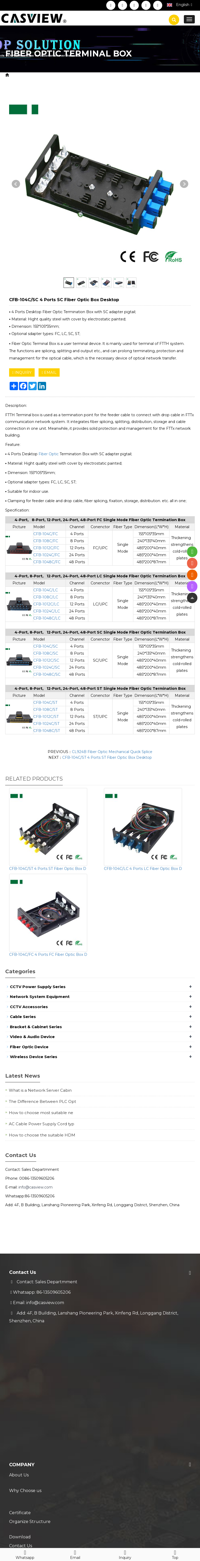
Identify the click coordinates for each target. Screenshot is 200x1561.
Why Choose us (25, 1359)
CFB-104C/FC (45, 534)
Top (175, 1554)
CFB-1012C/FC (46, 548)
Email (75, 1554)
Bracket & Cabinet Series (36, 1026)
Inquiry (125, 1554)
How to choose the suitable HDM (42, 1135)
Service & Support (34, 1417)
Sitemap (96, 1531)
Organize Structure (30, 1380)
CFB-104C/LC (45, 590)
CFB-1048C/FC (46, 562)
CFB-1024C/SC (46, 667)
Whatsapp (25, 1554)
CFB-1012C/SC (46, 660)
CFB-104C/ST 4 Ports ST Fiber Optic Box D (47, 868)
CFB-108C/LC (45, 597)
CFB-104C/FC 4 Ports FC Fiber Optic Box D (48, 954)
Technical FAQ (24, 1458)
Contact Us (20, 1401)
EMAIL (49, 372)
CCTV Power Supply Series (38, 986)
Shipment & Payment (31, 1427)
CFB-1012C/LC (46, 604)
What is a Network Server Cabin (40, 1090)
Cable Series (23, 1016)
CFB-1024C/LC (46, 611)
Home (16, 75)
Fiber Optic (49, 454)
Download (20, 1391)
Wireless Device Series (33, 1056)
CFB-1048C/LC (46, 618)
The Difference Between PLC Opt (42, 1101)
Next (184, 184)
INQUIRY (22, 372)
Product (36, 75)
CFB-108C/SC (45, 653)
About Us (19, 1349)
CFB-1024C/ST (46, 723)
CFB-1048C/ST (46, 730)
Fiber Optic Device (68, 75)
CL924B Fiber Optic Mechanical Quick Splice (112, 751)
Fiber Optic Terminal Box (117, 75)
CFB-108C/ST (45, 709)
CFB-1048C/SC (46, 674)
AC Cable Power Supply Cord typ (41, 1123)
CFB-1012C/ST (46, 716)
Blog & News (27, 1474)
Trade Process (24, 1448)
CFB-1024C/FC (46, 555)
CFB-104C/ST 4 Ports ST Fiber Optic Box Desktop (107, 757)
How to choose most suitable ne (41, 1112)
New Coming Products (33, 1484)
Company (21, 1339)
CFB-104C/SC (45, 646)
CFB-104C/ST (45, 702)
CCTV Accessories (29, 1006)
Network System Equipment (40, 996)
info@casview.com (35, 1187)
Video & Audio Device (32, 1036)
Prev (16, 184)
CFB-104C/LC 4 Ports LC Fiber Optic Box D (143, 868)
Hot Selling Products (31, 1495)
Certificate (20, 1370)
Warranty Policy (25, 1438)
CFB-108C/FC (45, 541)
